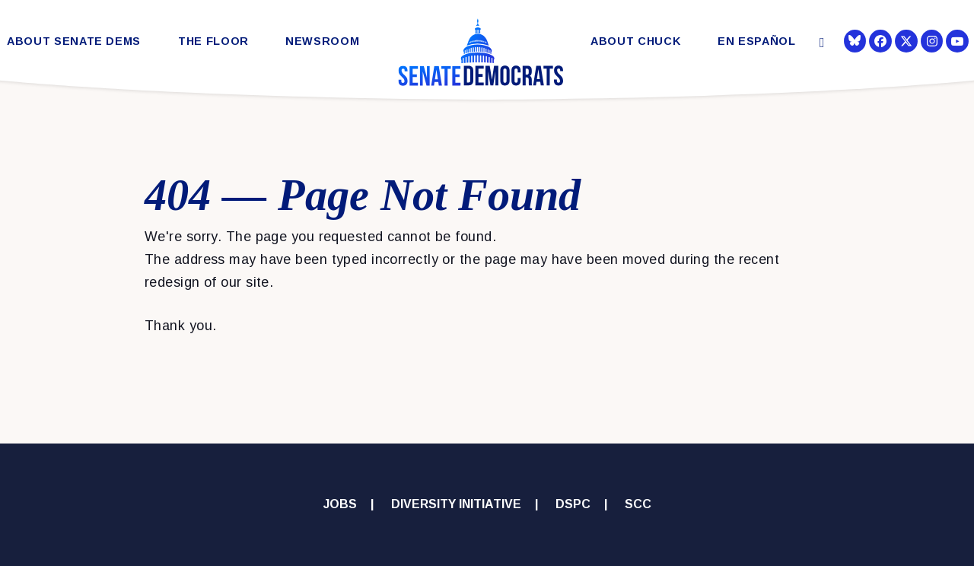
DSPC (572, 504)
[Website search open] (821, 43)
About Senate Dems (74, 41)
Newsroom (322, 41)
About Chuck (635, 41)
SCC (638, 504)
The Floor (213, 41)
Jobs (340, 504)
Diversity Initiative (456, 504)
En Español (757, 41)
